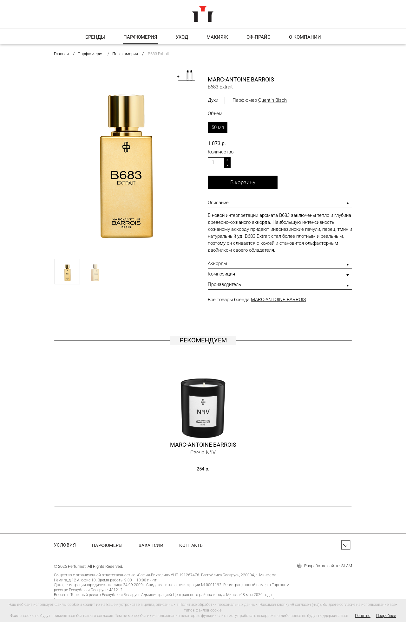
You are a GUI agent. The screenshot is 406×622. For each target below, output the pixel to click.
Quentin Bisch (272, 100)
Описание (218, 202)
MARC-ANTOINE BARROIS (278, 299)
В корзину (242, 182)
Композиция (221, 274)
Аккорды (217, 263)
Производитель (224, 284)
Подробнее (386, 615)
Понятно (362, 615)
